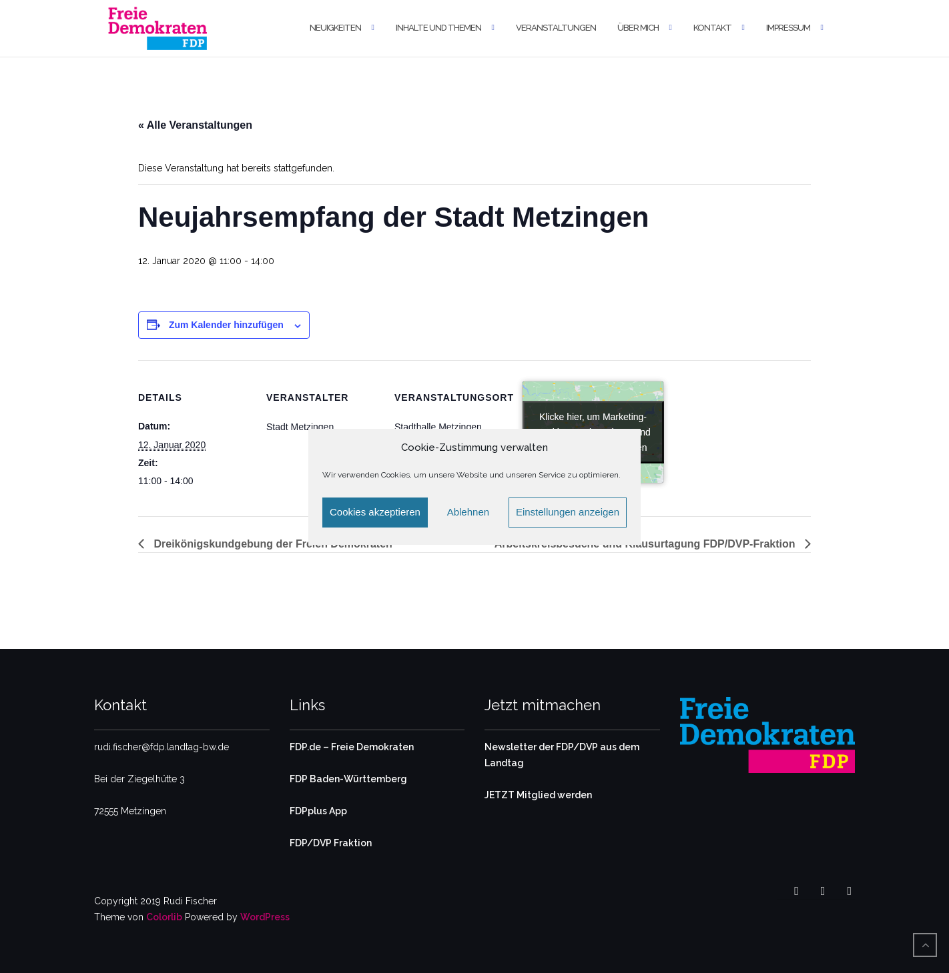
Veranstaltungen (556, 28)
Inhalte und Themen (438, 28)
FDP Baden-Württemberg (348, 779)
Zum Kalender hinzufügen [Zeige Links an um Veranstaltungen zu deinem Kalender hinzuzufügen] (226, 324)
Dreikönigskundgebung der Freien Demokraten (271, 544)
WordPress (265, 917)
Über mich (638, 28)
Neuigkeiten (335, 28)
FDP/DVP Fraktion (331, 843)
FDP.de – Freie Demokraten (352, 747)
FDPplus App (318, 811)
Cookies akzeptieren (375, 512)
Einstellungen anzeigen (567, 512)
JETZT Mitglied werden (538, 795)
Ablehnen (468, 512)
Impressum (788, 28)
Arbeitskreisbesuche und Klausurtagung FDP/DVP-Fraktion (646, 544)
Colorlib (164, 917)
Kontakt (712, 28)
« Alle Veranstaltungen (195, 125)
